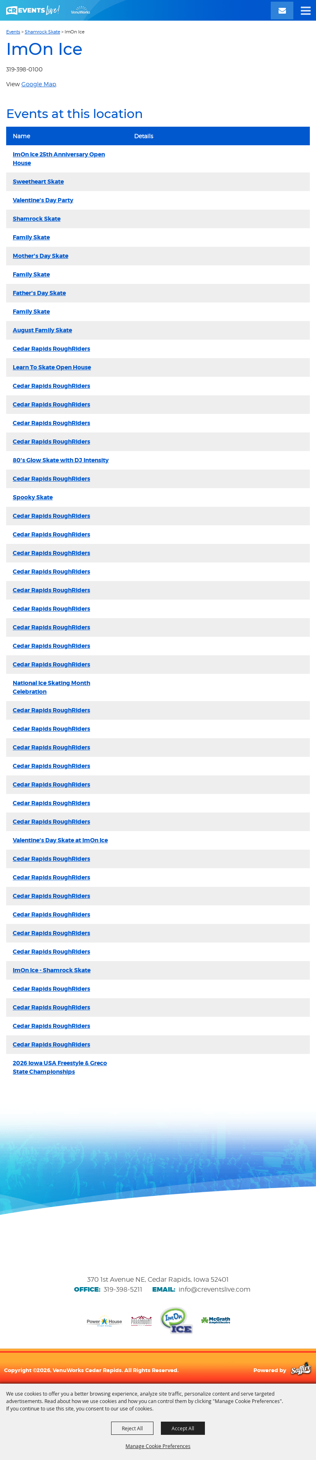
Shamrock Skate (42, 32)
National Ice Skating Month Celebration (51, 687)
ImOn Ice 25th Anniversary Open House (59, 159)
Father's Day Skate (39, 293)
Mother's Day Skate (40, 256)
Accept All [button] (183, 1428)
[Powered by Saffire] (301, 1370)
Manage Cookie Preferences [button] (158, 1446)
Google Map (38, 83)
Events (13, 32)
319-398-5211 (123, 1289)
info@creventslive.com (215, 1289)
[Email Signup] (282, 10)
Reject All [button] (132, 1428)
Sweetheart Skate (38, 181)
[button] (305, 10)
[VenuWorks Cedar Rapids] (48, 10)
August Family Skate (42, 330)
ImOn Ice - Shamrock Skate (52, 970)
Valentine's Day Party (43, 200)
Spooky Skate (33, 497)
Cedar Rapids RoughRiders (51, 348)
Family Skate (31, 237)
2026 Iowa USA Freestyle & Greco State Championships (60, 1067)
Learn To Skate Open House (52, 367)
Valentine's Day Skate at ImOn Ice (60, 840)
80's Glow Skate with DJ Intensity (61, 460)
